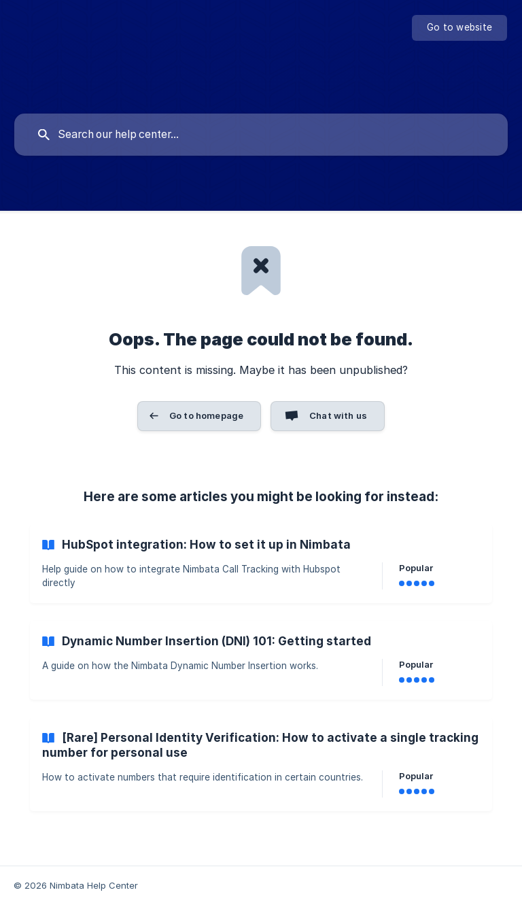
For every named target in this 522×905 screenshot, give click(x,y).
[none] (459, 28)
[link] (261, 563)
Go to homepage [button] (206, 415)
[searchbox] (261, 135)
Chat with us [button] (338, 415)
